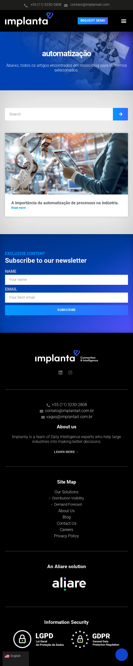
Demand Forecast (68, 504)
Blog (67, 517)
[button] (124, 21)
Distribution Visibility (68, 498)
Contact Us (66, 523)
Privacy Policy (66, 536)
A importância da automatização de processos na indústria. (65, 203)
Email (11, 289)
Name (10, 272)
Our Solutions (66, 492)
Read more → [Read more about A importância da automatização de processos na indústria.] (20, 208)
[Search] (120, 114)
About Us (66, 510)
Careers (66, 529)
